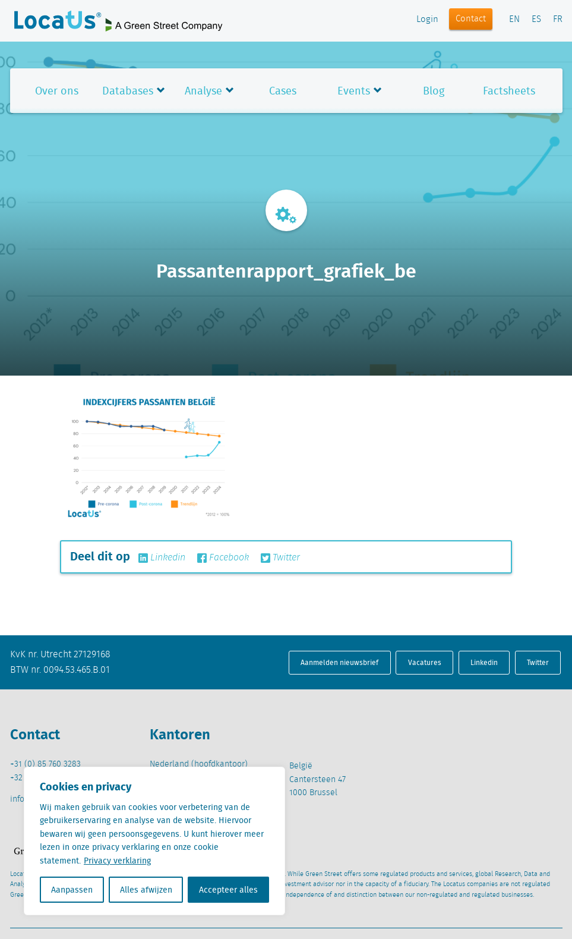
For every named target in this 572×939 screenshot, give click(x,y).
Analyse (203, 91)
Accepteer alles (228, 890)
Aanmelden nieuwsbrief (339, 662)
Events (353, 91)
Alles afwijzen (146, 890)
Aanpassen (72, 890)
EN (514, 19)
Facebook (223, 558)
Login (427, 19)
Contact (471, 19)
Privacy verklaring (117, 860)
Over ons (56, 91)
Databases (127, 91)
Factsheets (509, 91)
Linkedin (161, 558)
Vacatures (424, 662)
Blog (433, 91)
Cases (282, 91)
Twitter (280, 558)
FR (557, 19)
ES (536, 19)
